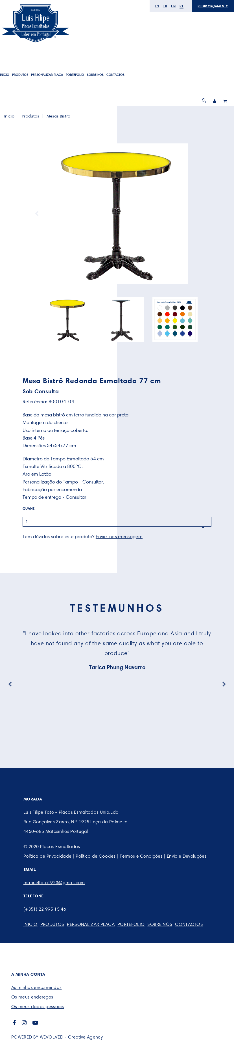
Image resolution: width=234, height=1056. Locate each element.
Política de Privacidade (47, 856)
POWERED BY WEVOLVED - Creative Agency (57, 1037)
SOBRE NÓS (95, 75)
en (173, 6)
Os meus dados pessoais (37, 1006)
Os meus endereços (32, 997)
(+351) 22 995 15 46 (44, 909)
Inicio (4, 75)
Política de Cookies (95, 856)
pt (181, 6)
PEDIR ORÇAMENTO (213, 6)
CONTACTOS (115, 75)
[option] (117, 213)
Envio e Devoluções (187, 856)
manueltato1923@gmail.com (54, 882)
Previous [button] (37, 214)
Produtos (20, 75)
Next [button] (197, 214)
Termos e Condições (141, 856)
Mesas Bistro (59, 116)
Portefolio (75, 75)
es (157, 6)
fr (165, 6)
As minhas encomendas (36, 987)
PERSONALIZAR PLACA (47, 75)
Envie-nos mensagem (119, 536)
